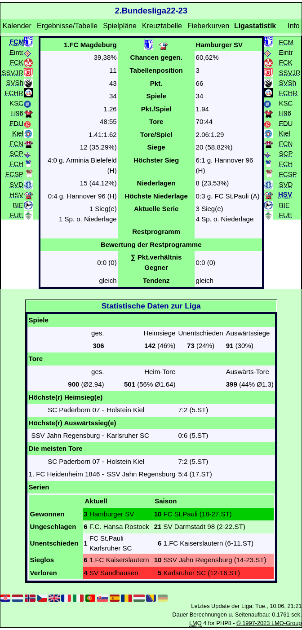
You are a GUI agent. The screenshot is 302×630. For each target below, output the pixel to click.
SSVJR (12, 72)
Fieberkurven (208, 26)
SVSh (14, 82)
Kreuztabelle (162, 26)
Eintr (16, 52)
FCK (16, 62)
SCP (16, 153)
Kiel (17, 133)
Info (294, 26)
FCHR (13, 92)
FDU (16, 123)
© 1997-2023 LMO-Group (269, 623)
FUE (16, 215)
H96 (17, 113)
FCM (286, 41)
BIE (18, 204)
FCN (16, 143)
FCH (16, 163)
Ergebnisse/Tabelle (67, 26)
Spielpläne (120, 26)
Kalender (17, 26)
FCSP (14, 174)
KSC (16, 102)
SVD (16, 184)
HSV (16, 194)
